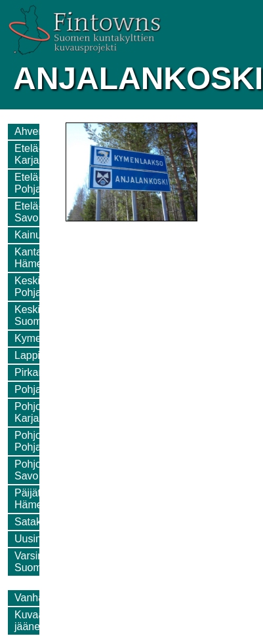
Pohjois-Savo (33, 469)
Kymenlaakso (45, 338)
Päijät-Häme (29, 498)
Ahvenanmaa (45, 131)
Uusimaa (35, 538)
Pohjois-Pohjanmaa (41, 441)
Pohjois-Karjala (33, 412)
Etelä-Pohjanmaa (41, 183)
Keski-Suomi (29, 315)
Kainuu (30, 234)
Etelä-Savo (28, 211)
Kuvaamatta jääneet (42, 620)
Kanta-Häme (29, 257)
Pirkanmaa (39, 372)
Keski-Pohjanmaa (41, 286)
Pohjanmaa (41, 389)
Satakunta (38, 521)
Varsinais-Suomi (37, 561)
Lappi (27, 355)
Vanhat (30, 597)
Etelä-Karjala (30, 154)
